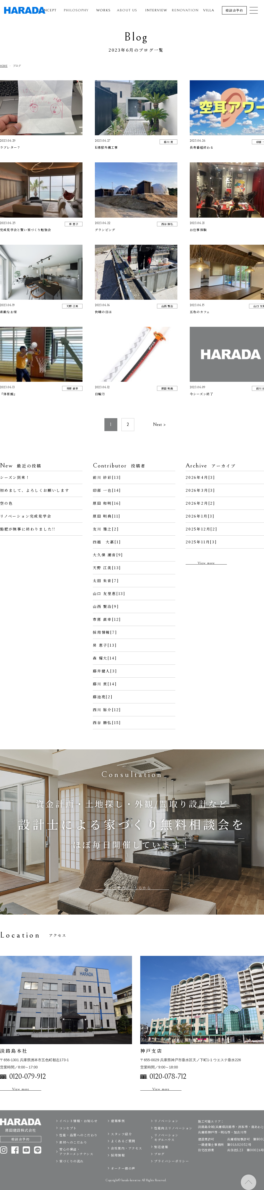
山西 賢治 (167, 306)
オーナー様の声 (123, 1179)
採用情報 (118, 1166)
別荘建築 (161, 1157)
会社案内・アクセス (126, 1158)
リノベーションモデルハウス (166, 1148)
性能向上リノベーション (173, 1138)
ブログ (159, 1164)
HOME (3, 66)
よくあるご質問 (123, 1151)
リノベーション (166, 1131)
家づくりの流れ (71, 1172)
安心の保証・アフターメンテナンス (76, 1162)
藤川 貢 (168, 142)
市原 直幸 (72, 388)
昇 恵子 (73, 224)
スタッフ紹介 (121, 1144)
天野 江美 (72, 306)
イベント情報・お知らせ (78, 1131)
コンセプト (68, 1138)
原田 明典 (167, 388)
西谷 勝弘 (167, 224)
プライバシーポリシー (171, 1172)
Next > (159, 435)
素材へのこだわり (73, 1153)
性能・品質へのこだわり (78, 1146)
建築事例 (118, 1131)
